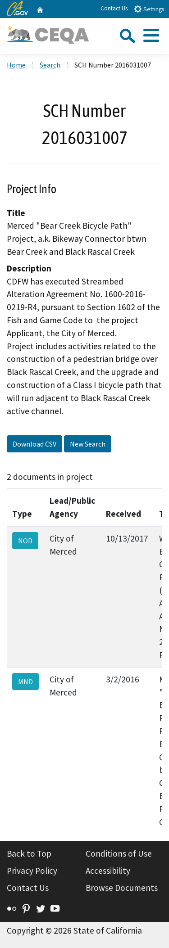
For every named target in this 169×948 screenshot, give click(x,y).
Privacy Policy (32, 870)
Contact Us (114, 8)
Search (50, 64)
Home (16, 64)
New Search (87, 443)
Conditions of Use (119, 853)
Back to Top (29, 853)
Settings (149, 9)
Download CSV (34, 443)
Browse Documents (122, 887)
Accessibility (108, 870)
